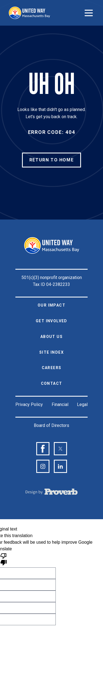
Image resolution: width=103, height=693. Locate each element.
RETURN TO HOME (51, 160)
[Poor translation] (3, 558)
